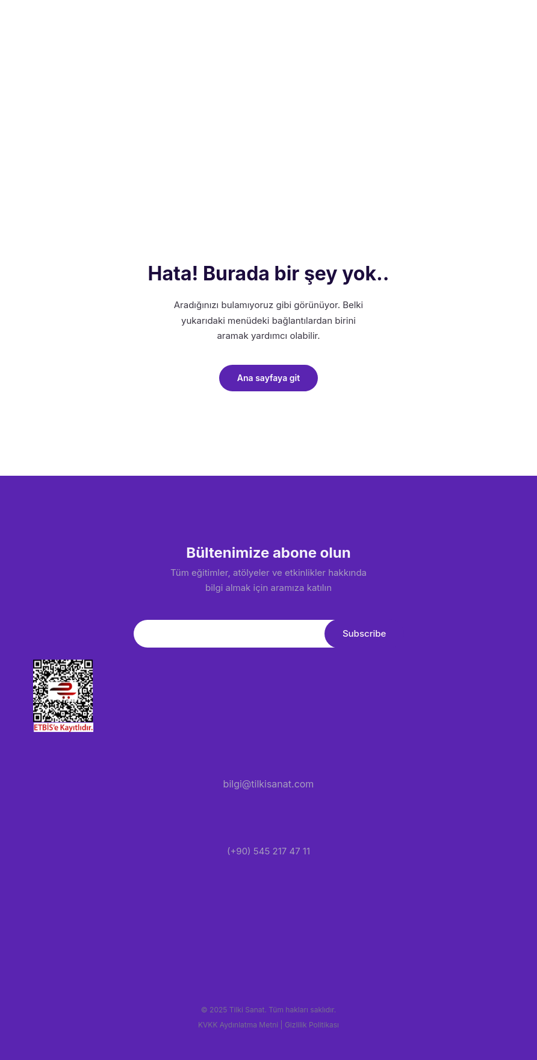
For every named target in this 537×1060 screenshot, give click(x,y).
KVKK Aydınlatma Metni (238, 1024)
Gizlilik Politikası (312, 1024)
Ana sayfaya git (268, 378)
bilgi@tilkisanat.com (268, 784)
